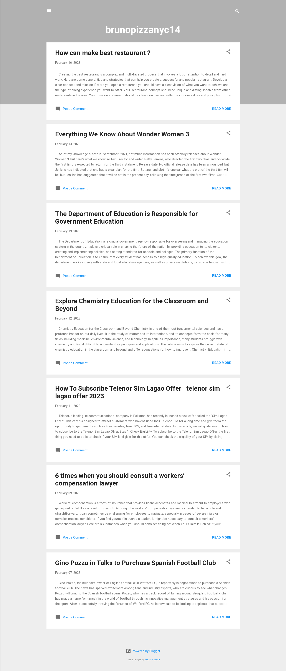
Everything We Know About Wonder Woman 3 (122, 134)
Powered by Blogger (143, 651)
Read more (221, 109)
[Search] (237, 11)
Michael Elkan (152, 659)
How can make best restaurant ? (102, 53)
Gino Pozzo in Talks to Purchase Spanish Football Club (135, 563)
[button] (228, 52)
